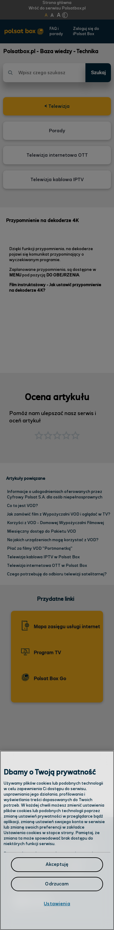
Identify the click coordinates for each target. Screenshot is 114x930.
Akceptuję (57, 864)
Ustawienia (57, 904)
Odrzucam (57, 884)
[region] (57, 840)
